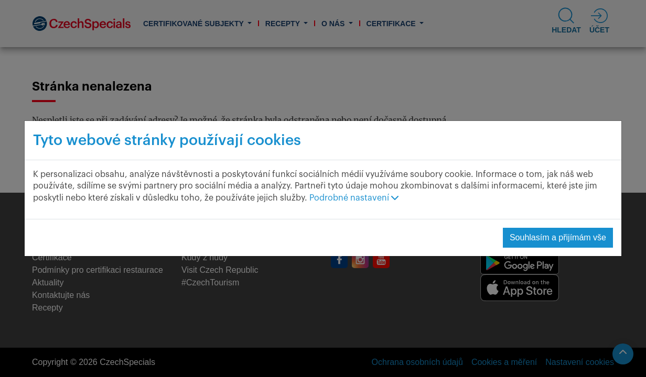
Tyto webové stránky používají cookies (167, 140)
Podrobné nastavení (354, 198)
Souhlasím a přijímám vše (558, 237)
